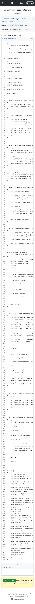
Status (21, 593)
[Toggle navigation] (2, 3)
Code (5, 29)
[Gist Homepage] (12, 3)
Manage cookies (22, 594)
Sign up (30, 3)
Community (28, 593)
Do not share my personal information (17, 596)
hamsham (5, 19)
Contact (15, 594)
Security (16, 593)
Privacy (11, 593)
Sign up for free (9, 580)
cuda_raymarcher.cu (19, 19)
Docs (9, 594)
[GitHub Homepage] (12, 599)
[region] (17, 301)
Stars (27, 30)
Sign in (22, 3)
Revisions (15, 30)
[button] (25, 25)
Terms (5, 593)
